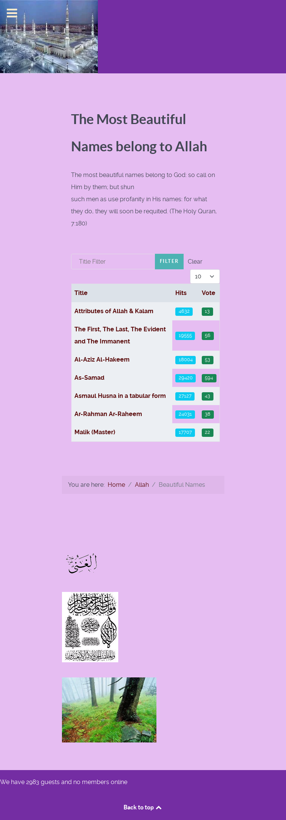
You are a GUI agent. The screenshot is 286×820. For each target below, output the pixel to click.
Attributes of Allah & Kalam (113, 311)
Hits (181, 293)
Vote (208, 293)
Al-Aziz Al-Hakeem (102, 359)
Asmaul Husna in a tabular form (120, 395)
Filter (169, 261)
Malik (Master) (94, 432)
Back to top (143, 807)
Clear (195, 261)
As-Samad (89, 377)
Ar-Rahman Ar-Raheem (108, 414)
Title (81, 293)
